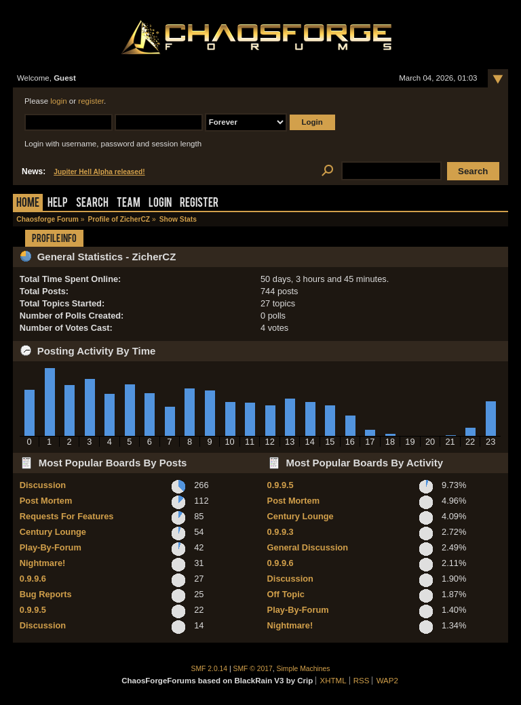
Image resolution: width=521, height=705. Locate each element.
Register (199, 204)
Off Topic (286, 594)
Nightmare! (43, 563)
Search (92, 204)
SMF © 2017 (253, 668)
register (91, 101)
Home (27, 204)
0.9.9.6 (33, 578)
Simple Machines (303, 668)
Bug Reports (46, 594)
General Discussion (307, 547)
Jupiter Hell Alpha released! (99, 172)
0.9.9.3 (280, 532)
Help (57, 204)
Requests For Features (67, 516)
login (58, 101)
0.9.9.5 (33, 610)
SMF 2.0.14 (209, 668)
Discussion (43, 485)
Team (128, 204)
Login (160, 204)
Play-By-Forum (50, 547)
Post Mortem (46, 501)
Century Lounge (53, 532)
